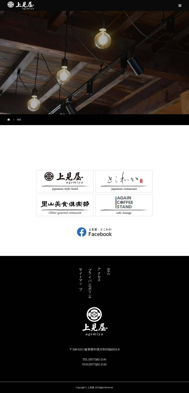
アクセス (99, 273)
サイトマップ (81, 277)
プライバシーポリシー (90, 281)
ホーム (108, 269)
